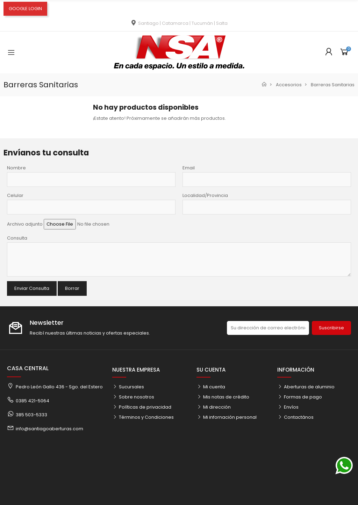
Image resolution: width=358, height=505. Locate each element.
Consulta (17, 238)
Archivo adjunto (25, 224)
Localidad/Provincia (205, 195)
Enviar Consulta (31, 288)
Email (188, 167)
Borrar (72, 288)
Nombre (16, 167)
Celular (15, 195)
